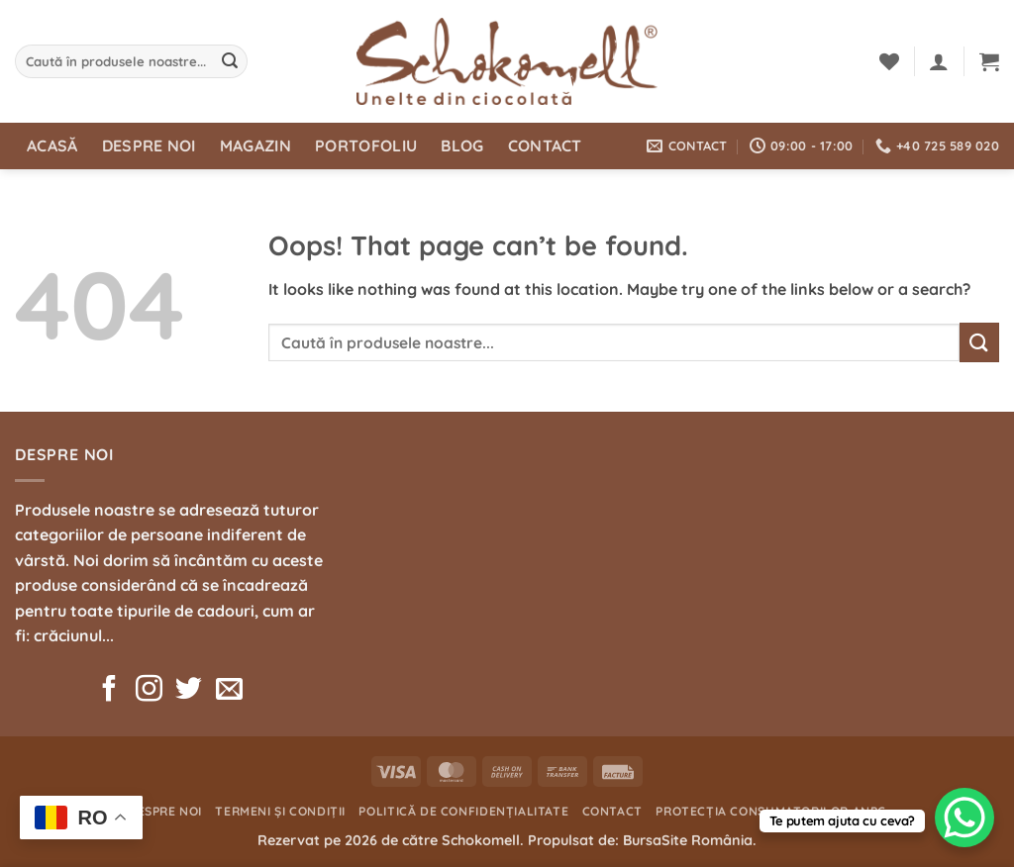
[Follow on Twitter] (188, 691)
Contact (545, 145)
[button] (939, 61)
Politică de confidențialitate (463, 811)
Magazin (255, 145)
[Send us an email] (229, 691)
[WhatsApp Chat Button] (964, 817)
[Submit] (230, 61)
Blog (462, 145)
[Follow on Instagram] (149, 691)
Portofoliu (366, 145)
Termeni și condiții (280, 811)
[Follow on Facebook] (109, 691)
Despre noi (149, 145)
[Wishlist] (889, 61)
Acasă (52, 145)
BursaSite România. (690, 840)
